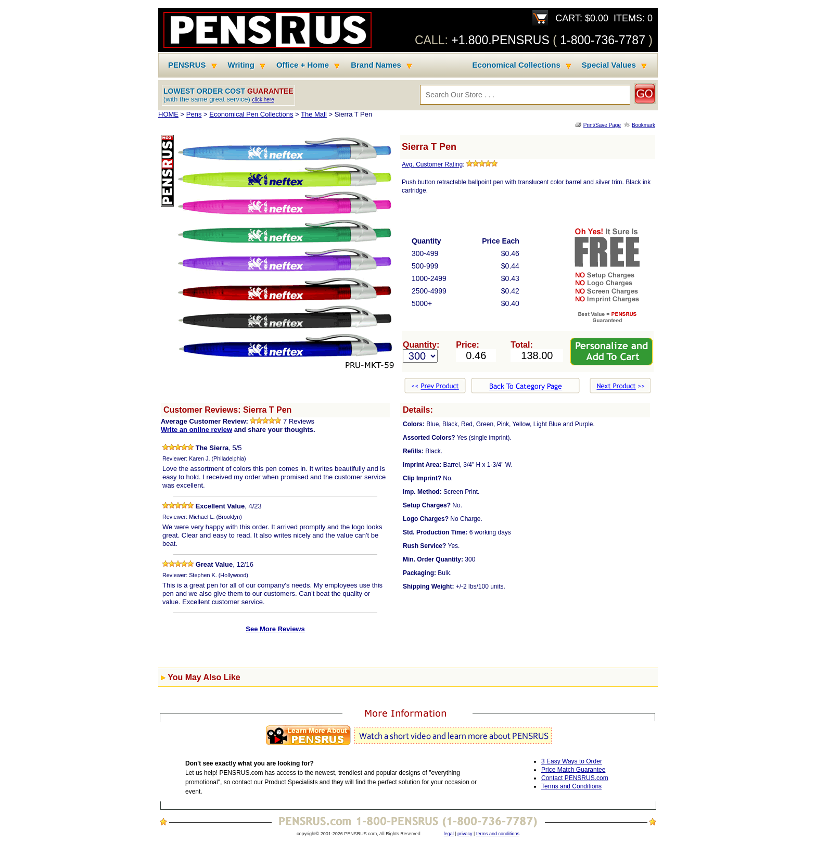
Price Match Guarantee (573, 769)
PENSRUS (187, 65)
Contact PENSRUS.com (574, 778)
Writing (241, 65)
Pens (194, 114)
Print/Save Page (602, 125)
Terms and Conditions (571, 786)
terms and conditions (497, 833)
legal (449, 833)
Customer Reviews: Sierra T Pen (227, 409)
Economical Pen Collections (251, 114)
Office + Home (302, 65)
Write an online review (196, 429)
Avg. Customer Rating (432, 164)
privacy (465, 833)
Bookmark (643, 125)
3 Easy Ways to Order (571, 761)
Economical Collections (516, 65)
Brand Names (376, 65)
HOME (168, 114)
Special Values (609, 65)
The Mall (314, 114)
